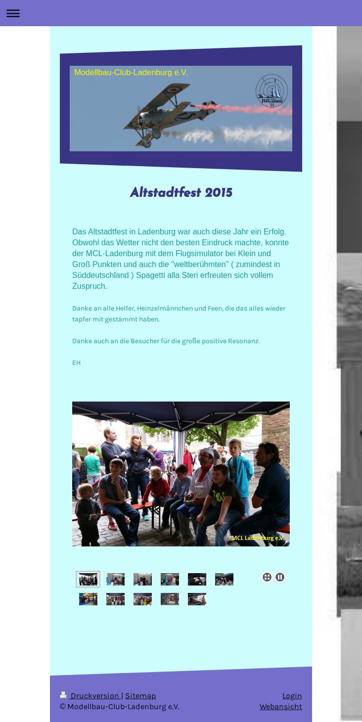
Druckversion (90, 695)
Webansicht (281, 706)
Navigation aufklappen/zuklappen (181, 13)
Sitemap (140, 695)
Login (292, 695)
